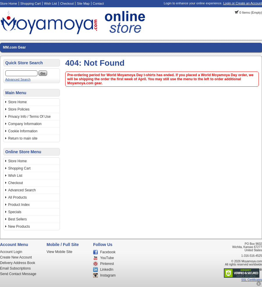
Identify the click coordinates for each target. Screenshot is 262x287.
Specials (14, 212)
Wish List (50, 3)
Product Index (19, 205)
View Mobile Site (59, 252)
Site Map (83, 3)
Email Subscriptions (15, 268)
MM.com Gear (14, 47)
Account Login (11, 252)
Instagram (108, 275)
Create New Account (16, 257)
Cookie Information (23, 131)
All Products (17, 197)
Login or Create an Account (242, 3)
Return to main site (23, 138)
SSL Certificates (251, 279)
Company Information (25, 124)
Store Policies (18, 109)
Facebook (108, 252)
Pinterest (107, 264)
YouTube (107, 258)
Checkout (67, 3)
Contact (98, 3)
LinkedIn (106, 270)
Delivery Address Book (17, 263)
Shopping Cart (30, 3)
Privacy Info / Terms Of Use (29, 117)
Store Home (8, 3)
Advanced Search (18, 79)
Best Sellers (17, 219)
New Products (19, 226)
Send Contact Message (18, 274)
